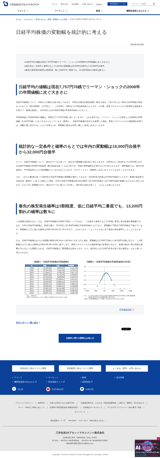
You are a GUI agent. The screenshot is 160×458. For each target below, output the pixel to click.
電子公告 (64, 4)
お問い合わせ (87, 4)
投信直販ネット (116, 4)
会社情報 (74, 4)
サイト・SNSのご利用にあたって (31, 407)
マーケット (28, 19)
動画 (84, 377)
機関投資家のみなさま (24, 382)
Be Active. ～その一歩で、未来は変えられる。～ (88, 421)
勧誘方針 (41, 403)
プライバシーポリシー (24, 403)
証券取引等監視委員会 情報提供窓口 (64, 407)
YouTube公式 (58, 389)
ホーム (54, 4)
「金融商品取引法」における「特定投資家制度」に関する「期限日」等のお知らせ (111, 403)
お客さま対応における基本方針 (62, 403)
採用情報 (86, 382)
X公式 (20, 389)
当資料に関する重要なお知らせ (80, 338)
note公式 (90, 389)
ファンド (18, 377)
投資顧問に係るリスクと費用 (80, 368)
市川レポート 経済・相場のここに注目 (51, 19)
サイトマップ (80, 412)
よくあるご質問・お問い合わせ (127, 368)
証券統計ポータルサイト (92, 407)
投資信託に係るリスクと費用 (33, 368)
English (99, 4)
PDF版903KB (125, 310)
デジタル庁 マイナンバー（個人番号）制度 (124, 407)
